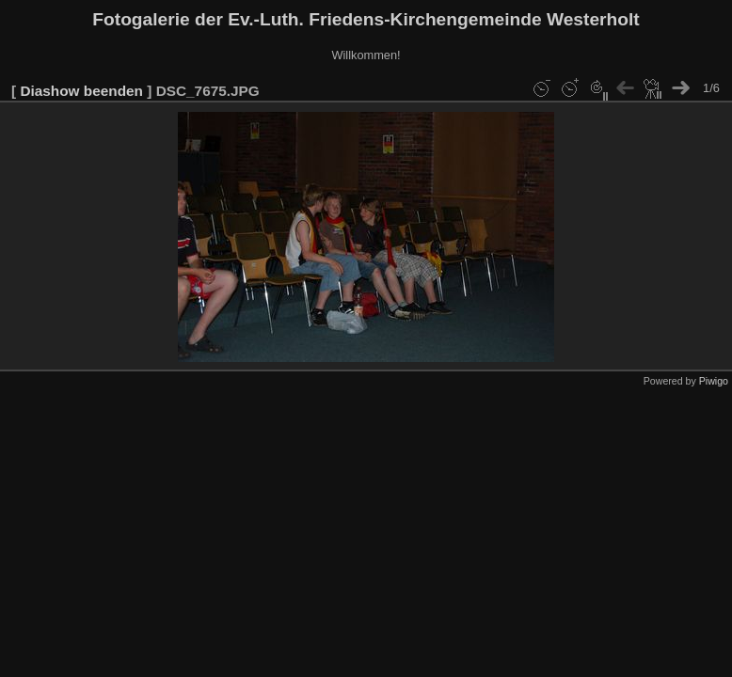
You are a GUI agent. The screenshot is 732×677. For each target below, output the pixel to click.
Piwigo (713, 380)
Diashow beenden (81, 91)
